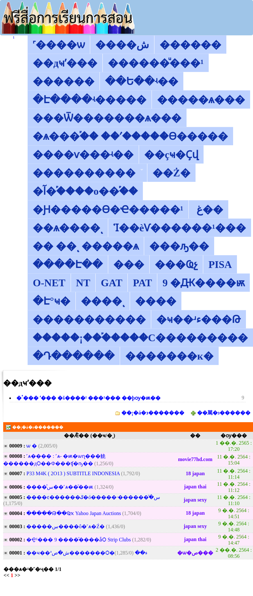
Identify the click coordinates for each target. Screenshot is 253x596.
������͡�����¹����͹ (13, 38)
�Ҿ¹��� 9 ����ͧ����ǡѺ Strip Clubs (78, 539)
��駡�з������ (223, 412)
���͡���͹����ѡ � (32, 446)
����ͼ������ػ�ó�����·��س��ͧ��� (93, 497)
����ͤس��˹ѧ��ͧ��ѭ (59, 487)
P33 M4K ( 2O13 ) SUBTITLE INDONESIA (73, 473)
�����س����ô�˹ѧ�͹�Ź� (65, 526)
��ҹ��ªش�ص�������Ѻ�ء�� (87, 553)
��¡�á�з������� (152, 412)
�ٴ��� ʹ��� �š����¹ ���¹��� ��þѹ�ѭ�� (88, 398)
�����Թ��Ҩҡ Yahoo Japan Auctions (73, 513)
